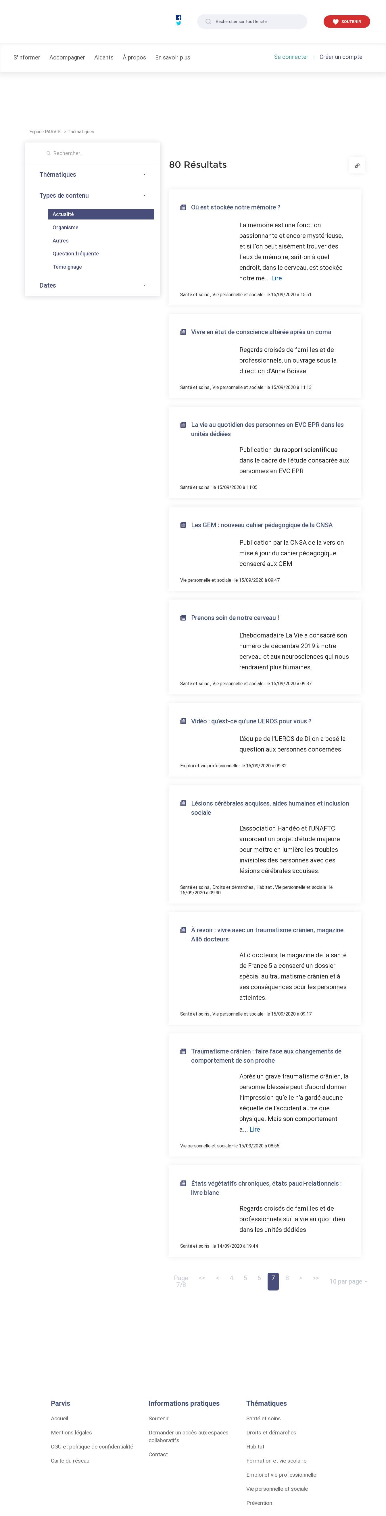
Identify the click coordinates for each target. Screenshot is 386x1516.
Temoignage (67, 266)
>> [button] (316, 1278)
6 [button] (259, 1278)
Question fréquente (76, 253)
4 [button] (231, 1278)
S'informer (27, 57)
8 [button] (287, 1278)
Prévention (259, 1502)
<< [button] (202, 1278)
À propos (134, 57)
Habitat (264, 887)
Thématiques (81, 131)
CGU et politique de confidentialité (92, 1446)
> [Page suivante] (300, 1278)
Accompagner (67, 57)
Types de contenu (92, 195)
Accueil (59, 1418)
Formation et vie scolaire (276, 1460)
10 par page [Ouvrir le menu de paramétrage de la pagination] (346, 1281)
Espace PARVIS (45, 131)
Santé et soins (194, 294)
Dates (92, 285)
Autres (61, 240)
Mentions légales (71, 1432)
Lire (276, 278)
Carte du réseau (70, 1460)
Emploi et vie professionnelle (209, 765)
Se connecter (291, 56)
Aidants (104, 57)
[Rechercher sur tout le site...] (252, 21)
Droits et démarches (232, 887)
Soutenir (159, 1418)
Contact (158, 1454)
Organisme (65, 227)
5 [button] (245, 1278)
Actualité (63, 214)
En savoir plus (172, 57)
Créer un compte (341, 56)
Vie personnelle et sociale (237, 294)
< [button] (217, 1278)
